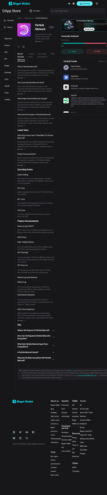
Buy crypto (54, 456)
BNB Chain (83, 446)
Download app (89, 29)
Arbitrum (83, 416)
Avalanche (83, 424)
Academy (54, 412)
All (81, 405)
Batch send (54, 475)
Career (53, 435)
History (8, 27)
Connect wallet (67, 440)
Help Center (55, 416)
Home (19, 18)
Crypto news (55, 420)
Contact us (54, 424)
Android (75, 409)
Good (72, 51)
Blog (52, 409)
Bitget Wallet (55, 405)
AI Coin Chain (84, 409)
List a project (66, 451)
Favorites (9, 20)
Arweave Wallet (85, 420)
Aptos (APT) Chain (86, 412)
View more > (102, 61)
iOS (73, 405)
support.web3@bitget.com (87, 375)
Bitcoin (82, 427)
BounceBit (83, 450)
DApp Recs (8, 39)
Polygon (83, 453)
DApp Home (28, 18)
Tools (51, 27)
